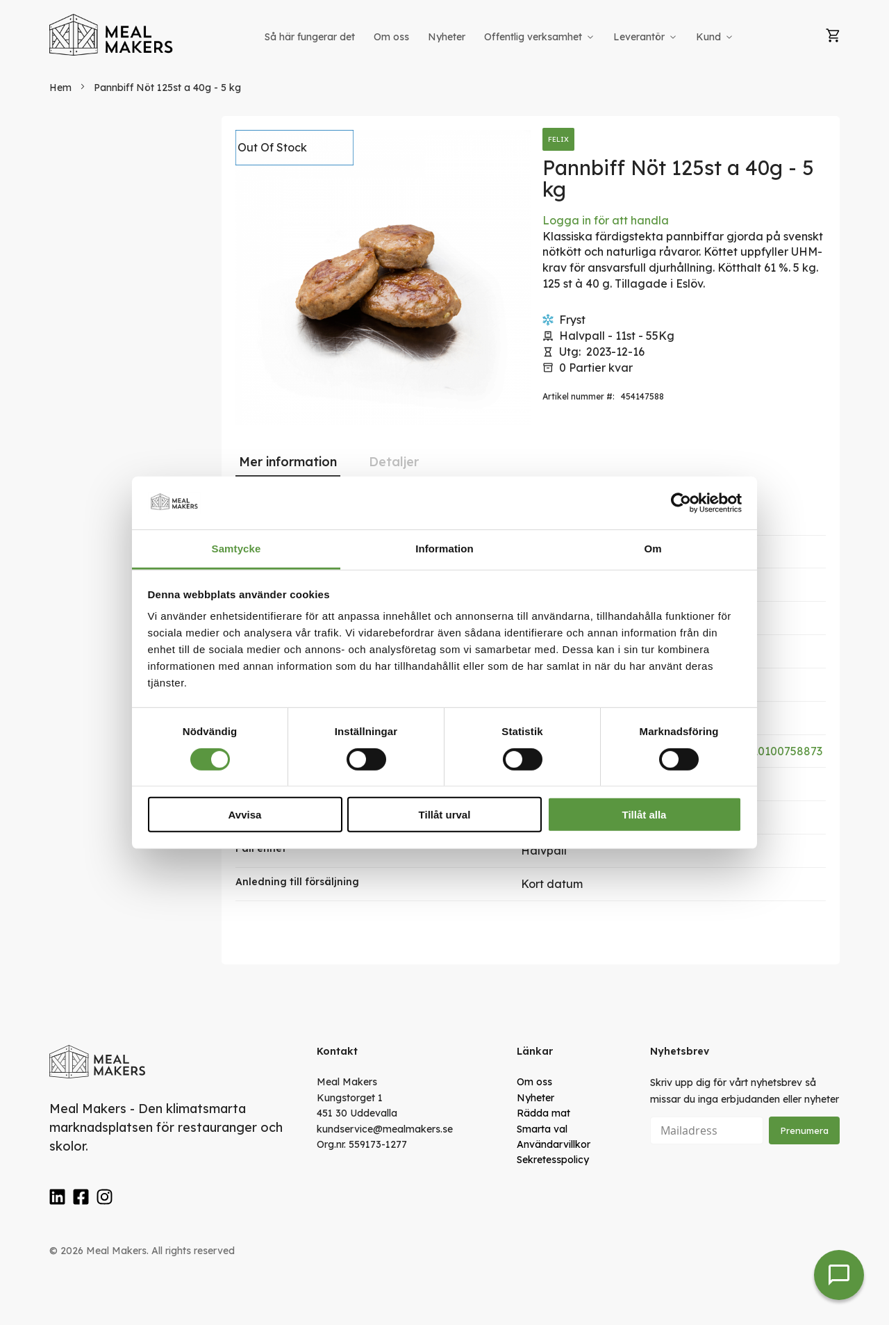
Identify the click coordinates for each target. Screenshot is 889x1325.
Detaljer (394, 462)
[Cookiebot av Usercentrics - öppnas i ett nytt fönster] (681, 503)
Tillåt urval (445, 815)
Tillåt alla (644, 815)
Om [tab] (652, 548)
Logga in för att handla (605, 220)
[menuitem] (309, 37)
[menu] (500, 37)
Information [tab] (444, 548)
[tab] (287, 462)
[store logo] (111, 35)
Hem (60, 87)
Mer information (288, 462)
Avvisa (245, 815)
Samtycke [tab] (236, 548)
